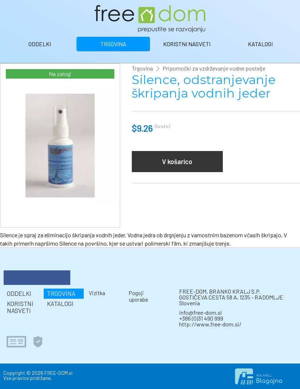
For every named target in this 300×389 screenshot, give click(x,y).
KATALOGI (260, 43)
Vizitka (97, 293)
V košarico (177, 162)
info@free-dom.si (200, 312)
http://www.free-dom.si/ (210, 324)
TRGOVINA (113, 43)
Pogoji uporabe (138, 296)
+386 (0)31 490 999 (201, 318)
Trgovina (142, 68)
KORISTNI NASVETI (186, 43)
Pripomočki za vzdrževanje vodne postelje (213, 68)
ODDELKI (39, 43)
